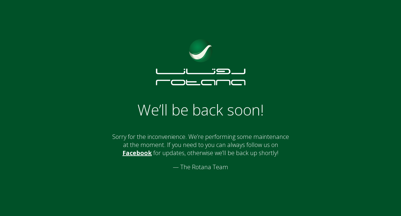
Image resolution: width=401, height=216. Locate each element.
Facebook (137, 153)
